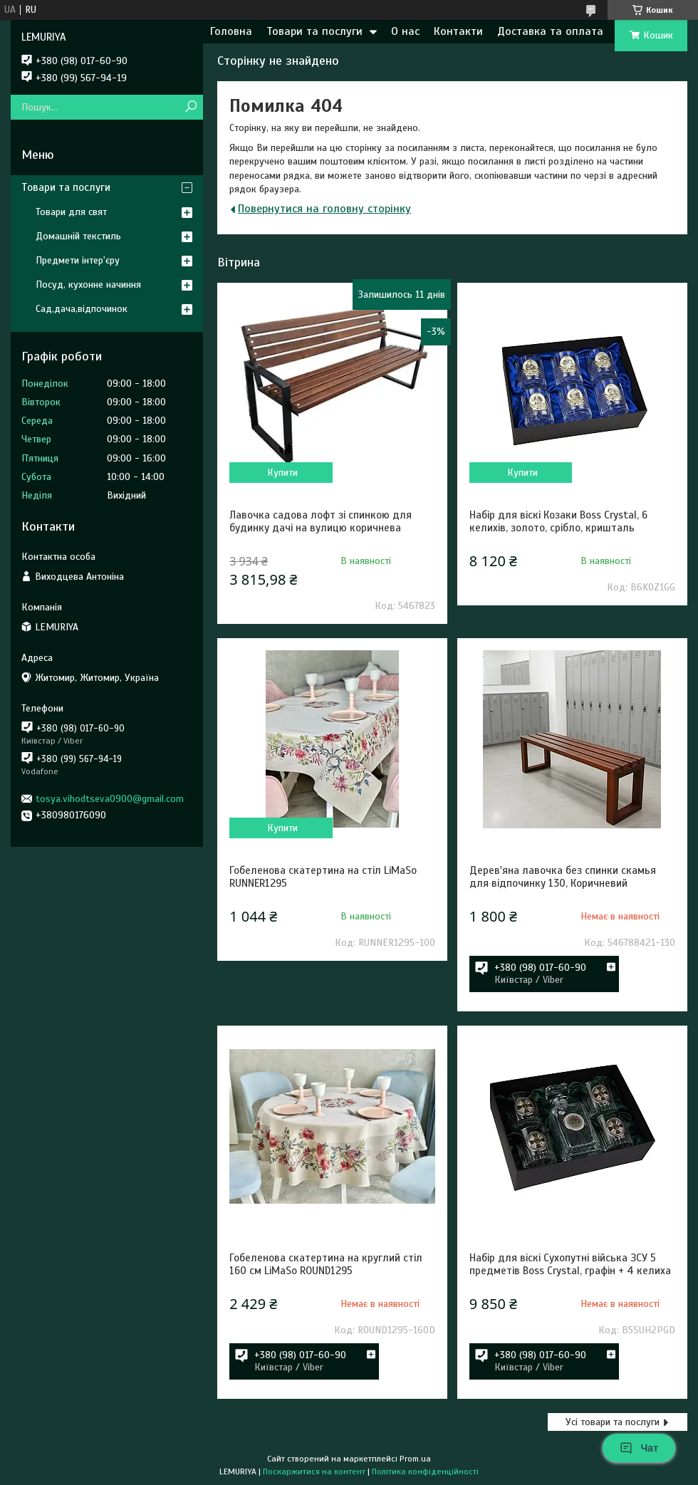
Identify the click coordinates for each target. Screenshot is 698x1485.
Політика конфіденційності (425, 1471)
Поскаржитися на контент (314, 1471)
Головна (231, 31)
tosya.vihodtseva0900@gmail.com (110, 799)
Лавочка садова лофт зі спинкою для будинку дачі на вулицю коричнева (320, 521)
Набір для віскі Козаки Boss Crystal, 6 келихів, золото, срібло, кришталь (558, 521)
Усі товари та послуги (613, 1422)
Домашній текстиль (78, 236)
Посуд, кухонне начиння (88, 284)
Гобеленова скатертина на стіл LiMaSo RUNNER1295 (323, 877)
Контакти (458, 31)
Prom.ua (415, 1459)
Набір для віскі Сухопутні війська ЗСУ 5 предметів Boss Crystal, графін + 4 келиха (570, 1264)
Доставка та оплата (550, 31)
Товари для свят (71, 212)
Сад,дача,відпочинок (81, 309)
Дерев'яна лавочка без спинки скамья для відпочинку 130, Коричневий (562, 877)
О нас (405, 31)
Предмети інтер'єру (78, 260)
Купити (282, 473)
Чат (639, 1448)
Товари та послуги (314, 31)
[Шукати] (190, 107)
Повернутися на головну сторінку (324, 209)
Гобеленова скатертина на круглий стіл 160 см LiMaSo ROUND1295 (325, 1264)
